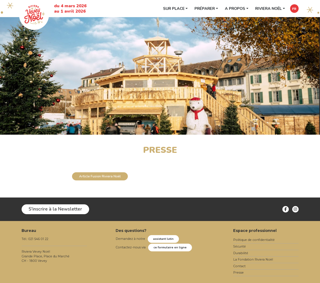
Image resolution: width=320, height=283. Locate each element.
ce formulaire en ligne (170, 247)
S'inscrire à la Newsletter (55, 209)
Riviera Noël (268, 8)
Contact (239, 266)
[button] (294, 8)
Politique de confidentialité (254, 240)
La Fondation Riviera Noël (253, 259)
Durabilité (240, 253)
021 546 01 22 (38, 239)
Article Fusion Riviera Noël (100, 176)
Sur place (174, 8)
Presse (238, 272)
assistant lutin (163, 239)
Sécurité (239, 246)
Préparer (205, 8)
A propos (235, 8)
